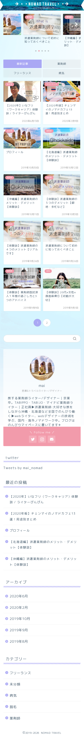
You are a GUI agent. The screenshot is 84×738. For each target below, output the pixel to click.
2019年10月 (20, 618)
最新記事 (22, 64)
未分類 (15, 684)
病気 (62, 73)
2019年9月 (19, 630)
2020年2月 (19, 607)
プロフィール (20, 530)
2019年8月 (19, 641)
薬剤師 (61, 64)
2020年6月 (19, 596)
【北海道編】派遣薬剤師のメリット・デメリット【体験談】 (43, 545)
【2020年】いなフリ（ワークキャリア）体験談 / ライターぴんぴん (44, 499)
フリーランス (22, 73)
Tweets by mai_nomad (23, 468)
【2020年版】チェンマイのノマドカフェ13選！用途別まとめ (42, 516)
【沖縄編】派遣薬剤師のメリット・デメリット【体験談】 (43, 562)
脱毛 (13, 707)
